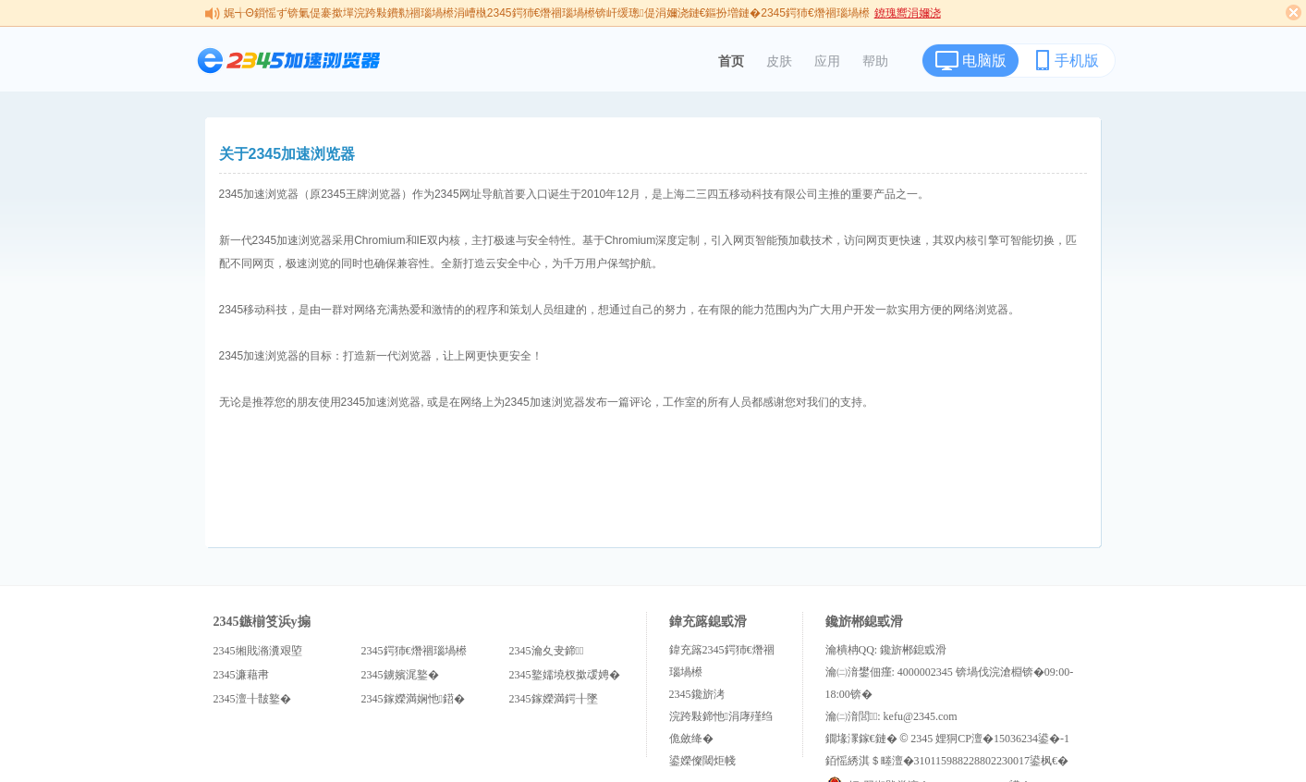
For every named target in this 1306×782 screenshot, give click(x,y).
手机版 (1077, 60)
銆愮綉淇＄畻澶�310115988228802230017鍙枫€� (947, 760)
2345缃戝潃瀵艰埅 (258, 650)
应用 (827, 61)
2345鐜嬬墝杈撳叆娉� (564, 674)
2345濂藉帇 (241, 674)
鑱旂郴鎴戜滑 (913, 649)
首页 (731, 61)
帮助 (875, 61)
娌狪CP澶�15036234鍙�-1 (1002, 738)
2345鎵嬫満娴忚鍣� (413, 698)
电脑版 (984, 60)
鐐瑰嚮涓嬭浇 (907, 12)
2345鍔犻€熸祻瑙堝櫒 (414, 650)
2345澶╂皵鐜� (252, 698)
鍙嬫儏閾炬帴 (702, 760)
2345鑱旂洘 (697, 694)
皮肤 (779, 61)
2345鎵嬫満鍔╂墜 (553, 698)
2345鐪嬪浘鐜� (400, 674)
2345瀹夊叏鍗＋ (546, 650)
